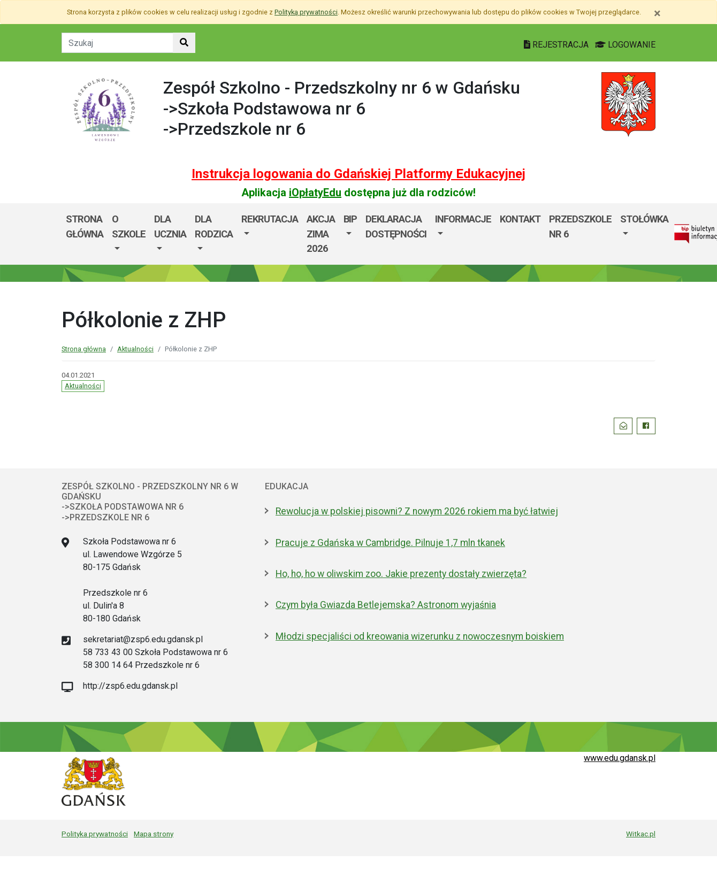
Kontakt (520, 219)
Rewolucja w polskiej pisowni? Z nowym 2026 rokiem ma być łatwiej (417, 511)
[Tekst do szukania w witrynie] (117, 43)
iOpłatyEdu (315, 192)
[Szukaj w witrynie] (184, 43)
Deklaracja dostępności (395, 226)
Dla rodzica (214, 226)
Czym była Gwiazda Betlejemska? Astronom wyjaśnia (386, 604)
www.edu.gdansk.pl (619, 758)
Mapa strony (153, 833)
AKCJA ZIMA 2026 (321, 233)
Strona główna (84, 226)
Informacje (463, 219)
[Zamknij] (657, 13)
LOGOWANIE (625, 45)
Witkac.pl (640, 833)
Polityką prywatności (306, 12)
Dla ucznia (170, 226)
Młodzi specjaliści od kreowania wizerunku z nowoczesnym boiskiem (420, 636)
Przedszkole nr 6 (580, 226)
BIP (350, 219)
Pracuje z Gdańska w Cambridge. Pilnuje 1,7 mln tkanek (390, 542)
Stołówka (644, 219)
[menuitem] (129, 233)
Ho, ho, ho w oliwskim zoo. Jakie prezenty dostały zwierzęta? (401, 573)
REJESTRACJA (557, 45)
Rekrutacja (269, 219)
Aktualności (135, 349)
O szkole (129, 226)
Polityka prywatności (95, 833)
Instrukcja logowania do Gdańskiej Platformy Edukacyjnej (358, 173)
